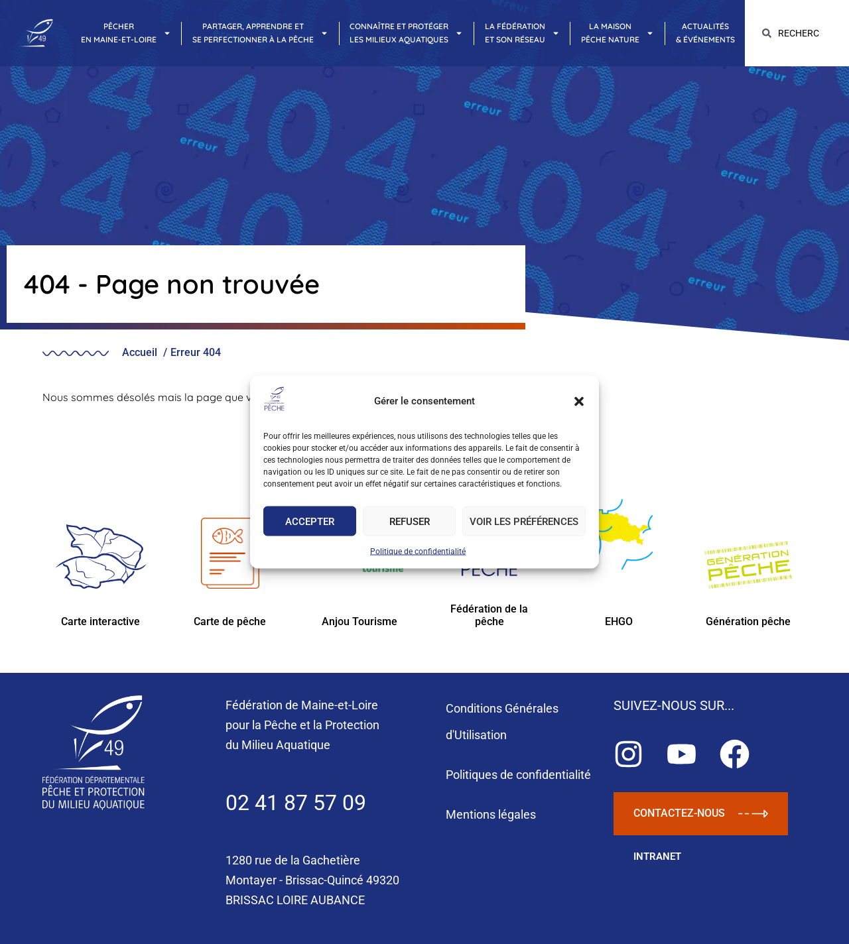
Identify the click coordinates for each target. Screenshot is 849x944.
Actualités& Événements (705, 32)
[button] (579, 401)
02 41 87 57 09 (296, 802)
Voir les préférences (524, 521)
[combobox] (796, 33)
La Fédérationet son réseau (522, 32)
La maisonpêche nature (617, 32)
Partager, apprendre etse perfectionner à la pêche (260, 32)
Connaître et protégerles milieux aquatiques (406, 32)
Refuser (409, 521)
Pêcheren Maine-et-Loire (126, 32)
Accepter (309, 521)
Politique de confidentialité (418, 551)
